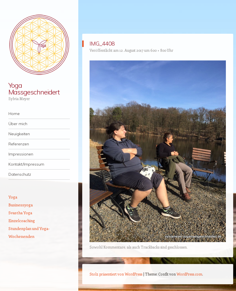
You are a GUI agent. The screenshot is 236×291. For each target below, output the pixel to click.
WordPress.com (189, 274)
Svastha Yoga (20, 212)
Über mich (17, 123)
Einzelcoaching (21, 220)
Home (14, 113)
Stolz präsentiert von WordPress (116, 274)
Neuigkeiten (19, 133)
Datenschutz (19, 174)
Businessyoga (20, 204)
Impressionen (20, 154)
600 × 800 (158, 50)
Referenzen (18, 143)
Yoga (12, 197)
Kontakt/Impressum (26, 164)
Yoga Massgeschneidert (34, 88)
